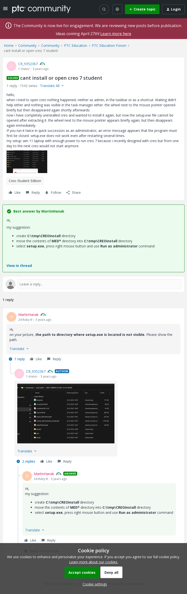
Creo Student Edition (25, 180)
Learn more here (115, 33)
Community (27, 45)
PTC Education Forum (109, 45)
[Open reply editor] (93, 284)
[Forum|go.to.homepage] (41, 9)
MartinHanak (28, 314)
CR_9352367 (28, 63)
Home (9, 45)
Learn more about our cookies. (93, 562)
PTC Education (75, 45)
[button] (5, 10)
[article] (93, 337)
